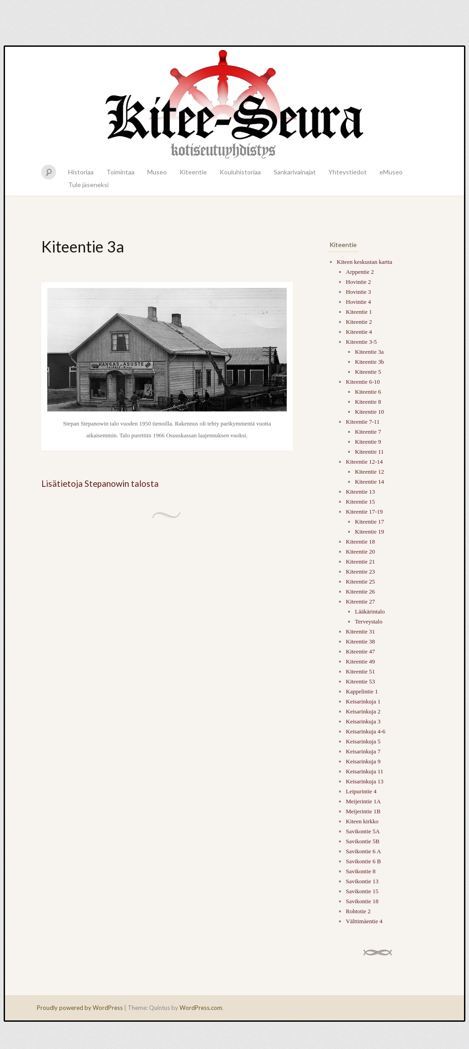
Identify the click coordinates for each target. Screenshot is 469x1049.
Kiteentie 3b (369, 361)
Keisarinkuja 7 (363, 751)
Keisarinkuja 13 (365, 781)
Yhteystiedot (348, 172)
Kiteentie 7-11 (362, 421)
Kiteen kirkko (362, 821)
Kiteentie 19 (369, 531)
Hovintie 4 (358, 301)
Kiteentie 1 (359, 311)
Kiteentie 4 (359, 331)
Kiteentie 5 (368, 371)
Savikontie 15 (362, 891)
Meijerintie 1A (363, 801)
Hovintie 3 (358, 291)
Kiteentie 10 (369, 411)
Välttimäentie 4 (364, 921)
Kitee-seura (234, 103)
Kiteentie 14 (369, 481)
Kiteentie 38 (360, 641)
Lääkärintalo (370, 611)
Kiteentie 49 (360, 661)
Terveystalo (368, 621)
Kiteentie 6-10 (363, 381)
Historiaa (81, 172)
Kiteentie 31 (360, 631)
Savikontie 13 (362, 881)
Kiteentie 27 (360, 601)
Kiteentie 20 (360, 551)
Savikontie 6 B (363, 861)
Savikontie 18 (362, 901)
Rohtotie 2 (358, 911)
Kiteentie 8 (368, 401)
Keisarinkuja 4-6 (365, 731)
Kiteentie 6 (368, 391)
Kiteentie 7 (368, 431)
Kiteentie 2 (359, 321)
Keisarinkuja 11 (364, 771)
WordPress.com (201, 1007)
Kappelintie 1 (362, 691)
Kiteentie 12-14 (364, 461)
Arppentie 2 (360, 271)
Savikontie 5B (362, 841)
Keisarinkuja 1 (363, 701)
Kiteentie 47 (360, 651)
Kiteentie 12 (369, 471)
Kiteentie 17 (369, 521)
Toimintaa (120, 172)
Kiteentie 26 (360, 591)
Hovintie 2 (358, 281)
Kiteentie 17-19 (364, 511)
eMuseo (391, 172)
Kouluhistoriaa (240, 172)
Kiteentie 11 (369, 451)
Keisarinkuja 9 (363, 761)
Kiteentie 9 (368, 441)
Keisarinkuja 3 (363, 721)
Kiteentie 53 (360, 681)
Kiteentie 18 (360, 541)
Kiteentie (193, 172)
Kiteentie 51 (360, 671)
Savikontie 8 (360, 871)
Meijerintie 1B (363, 811)
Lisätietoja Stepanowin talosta (100, 484)
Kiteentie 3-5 (361, 341)
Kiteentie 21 (360, 561)
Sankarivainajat (295, 172)
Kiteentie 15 (360, 501)
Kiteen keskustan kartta (364, 261)
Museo (157, 172)
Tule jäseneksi (88, 184)
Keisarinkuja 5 (363, 741)
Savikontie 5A (363, 831)
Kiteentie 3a (369, 351)
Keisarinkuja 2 (363, 711)
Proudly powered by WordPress (80, 1007)
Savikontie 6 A (363, 851)
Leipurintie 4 (361, 791)
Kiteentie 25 (360, 581)
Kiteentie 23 (360, 571)
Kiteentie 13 (360, 491)
